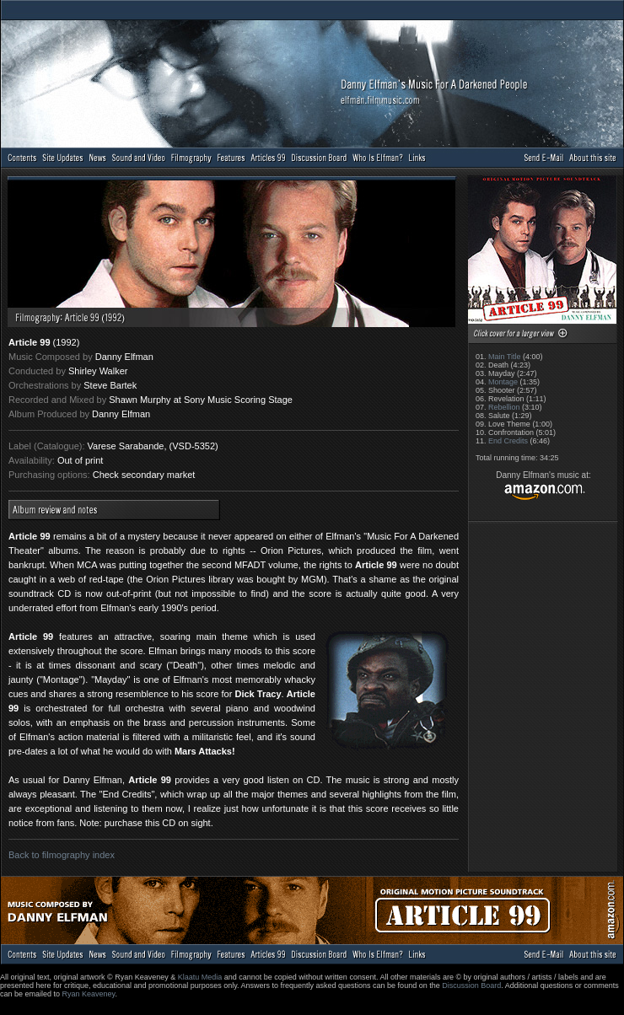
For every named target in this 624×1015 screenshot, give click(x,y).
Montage (503, 382)
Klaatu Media (200, 977)
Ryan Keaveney (89, 994)
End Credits (508, 441)
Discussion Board (471, 985)
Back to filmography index (61, 855)
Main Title (504, 356)
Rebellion (504, 407)
